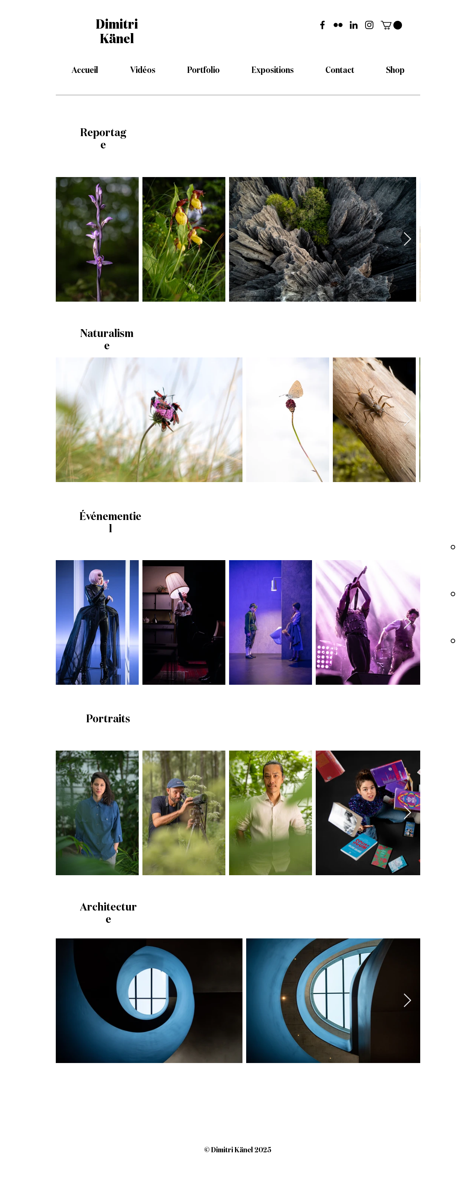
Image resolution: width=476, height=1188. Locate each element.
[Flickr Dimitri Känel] (338, 24)
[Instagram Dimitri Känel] (369, 24)
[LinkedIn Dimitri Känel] (353, 24)
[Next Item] (407, 239)
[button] (391, 25)
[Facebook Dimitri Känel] (322, 24)
